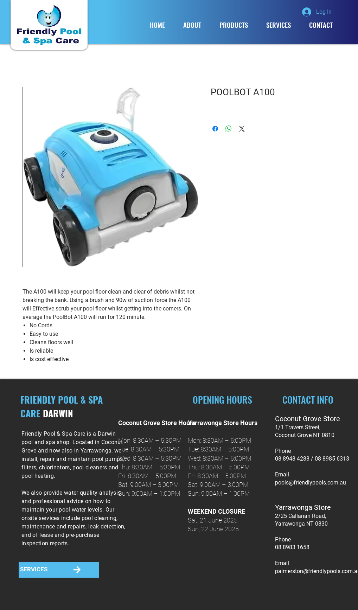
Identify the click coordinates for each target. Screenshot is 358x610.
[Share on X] (242, 128)
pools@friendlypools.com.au (310, 482)
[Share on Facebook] (215, 128)
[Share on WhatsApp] (228, 128)
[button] (233, 24)
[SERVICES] (34, 570)
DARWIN (58, 413)
